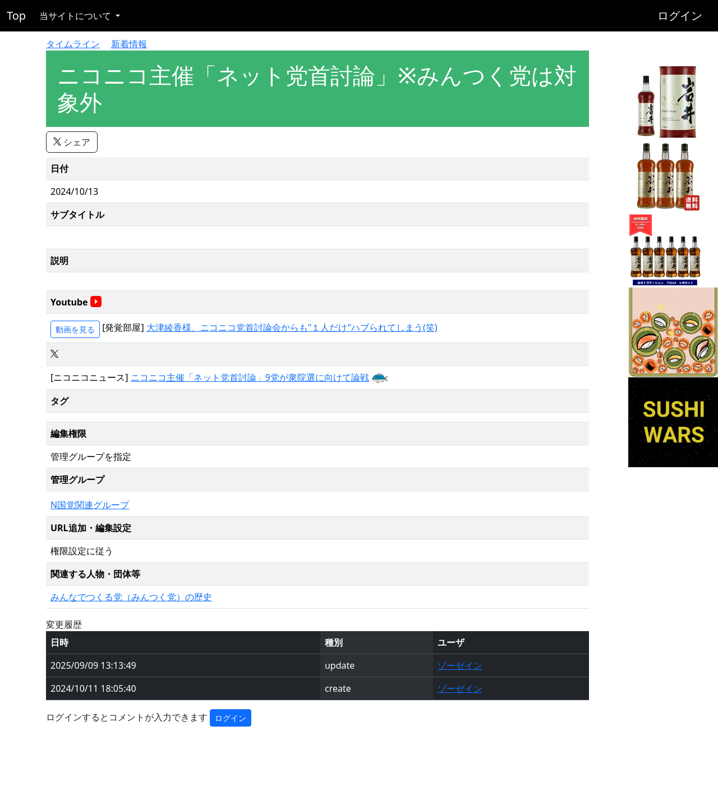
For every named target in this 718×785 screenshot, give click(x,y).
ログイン (679, 15)
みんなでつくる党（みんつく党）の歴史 (131, 597)
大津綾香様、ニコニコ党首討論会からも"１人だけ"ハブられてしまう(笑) (292, 327)
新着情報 (129, 44)
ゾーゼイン (460, 665)
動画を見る (75, 329)
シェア (71, 142)
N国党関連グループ (89, 505)
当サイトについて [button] (76, 16)
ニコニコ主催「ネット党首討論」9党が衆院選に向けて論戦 (250, 377)
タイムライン (73, 44)
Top (16, 15)
